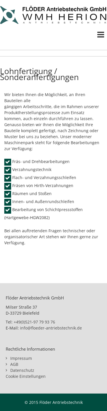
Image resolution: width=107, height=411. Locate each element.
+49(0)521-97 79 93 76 (34, 322)
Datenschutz (22, 370)
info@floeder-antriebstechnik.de (51, 328)
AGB (14, 364)
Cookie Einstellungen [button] (26, 376)
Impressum (21, 358)
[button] (10, 400)
